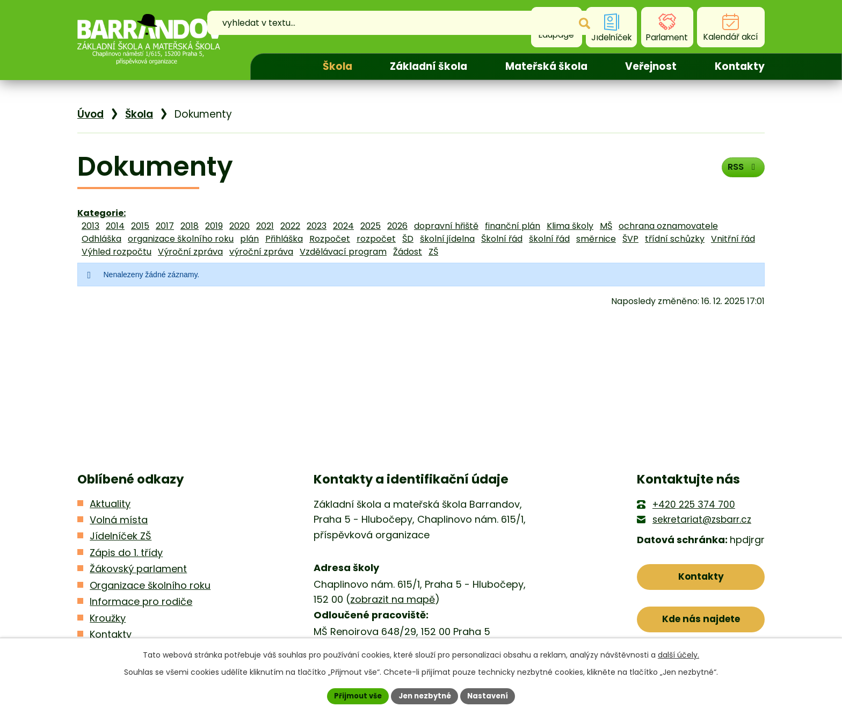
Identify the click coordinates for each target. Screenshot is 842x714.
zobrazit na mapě (392, 599)
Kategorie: (101, 213)
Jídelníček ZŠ (120, 536)
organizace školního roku (181, 239)
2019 (214, 226)
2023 (316, 226)
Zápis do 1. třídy (126, 552)
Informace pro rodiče (141, 601)
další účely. (678, 653)
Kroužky (108, 618)
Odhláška (101, 239)
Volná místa (119, 520)
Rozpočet (329, 239)
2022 (290, 226)
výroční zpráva (261, 252)
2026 (397, 226)
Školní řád (501, 239)
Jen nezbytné (425, 695)
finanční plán (512, 226)
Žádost (407, 252)
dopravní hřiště (446, 226)
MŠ (606, 226)
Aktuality (110, 503)
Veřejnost (651, 66)
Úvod (277, 66)
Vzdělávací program (343, 252)
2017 (165, 226)
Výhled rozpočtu (116, 252)
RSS (740, 170)
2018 (189, 226)
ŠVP (630, 239)
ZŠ (433, 252)
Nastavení (491, 695)
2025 (370, 226)
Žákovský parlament (138, 568)
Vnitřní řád (733, 239)
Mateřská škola (546, 66)
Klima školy (570, 226)
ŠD (407, 239)
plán (249, 239)
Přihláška (284, 239)
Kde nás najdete (701, 623)
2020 (239, 226)
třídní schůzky (675, 239)
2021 (265, 226)
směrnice (596, 239)
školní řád (549, 239)
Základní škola (428, 66)
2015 (140, 226)
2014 (115, 226)
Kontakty (740, 66)
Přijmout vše (354, 695)
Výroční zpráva (190, 252)
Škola (337, 66)
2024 (343, 226)
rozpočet (376, 239)
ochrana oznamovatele (668, 226)
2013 (90, 226)
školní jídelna (447, 239)
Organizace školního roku (150, 585)
